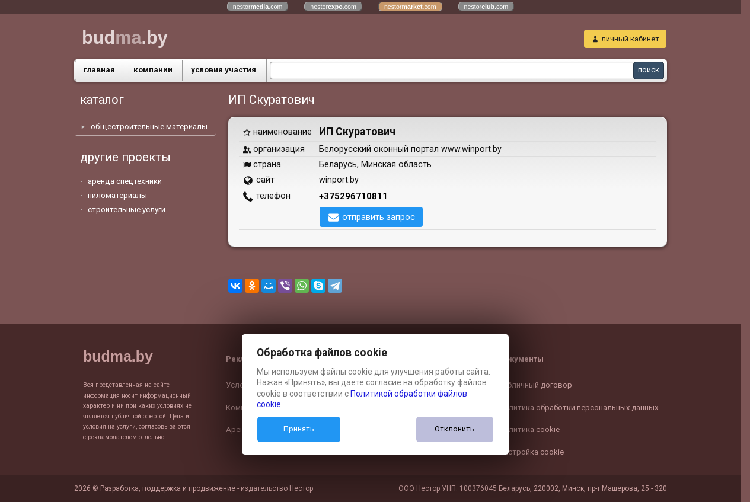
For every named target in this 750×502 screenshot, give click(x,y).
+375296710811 (353, 196)
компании (153, 69)
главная (99, 69)
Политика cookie (529, 429)
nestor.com (258, 6)
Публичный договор (535, 385)
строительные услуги (126, 209)
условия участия (223, 69)
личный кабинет (630, 38)
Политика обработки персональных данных (578, 407)
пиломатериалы (117, 195)
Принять (298, 428)
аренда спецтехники (125, 181)
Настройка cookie (531, 451)
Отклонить (454, 428)
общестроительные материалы (149, 126)
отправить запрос (378, 217)
